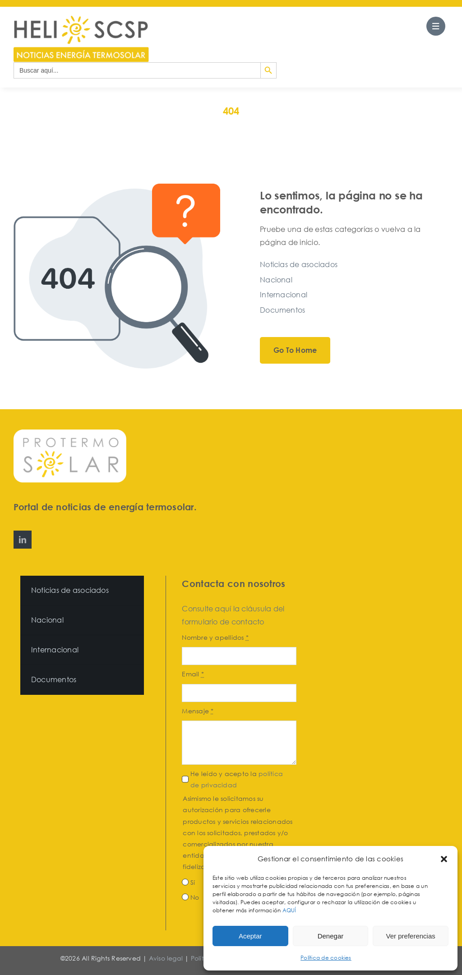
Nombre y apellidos (215, 637)
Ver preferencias (410, 936)
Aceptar (250, 936)
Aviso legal (166, 958)
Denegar (331, 936)
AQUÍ (290, 910)
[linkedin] (23, 540)
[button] (443, 859)
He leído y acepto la (236, 779)
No (194, 897)
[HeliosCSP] (81, 19)
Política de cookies (325, 957)
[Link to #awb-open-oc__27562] (435, 26)
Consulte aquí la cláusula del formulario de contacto (233, 615)
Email (193, 674)
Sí (192, 882)
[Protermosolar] (70, 433)
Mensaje (197, 711)
